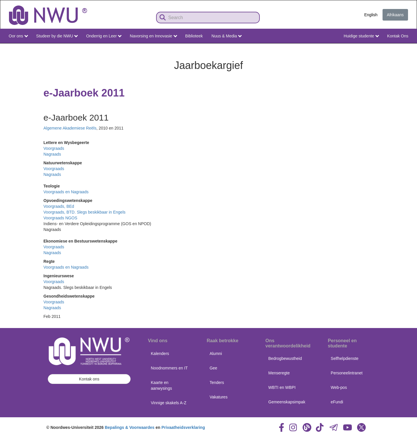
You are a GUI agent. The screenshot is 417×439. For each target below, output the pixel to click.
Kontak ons (89, 379)
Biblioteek (194, 36)
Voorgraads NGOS (60, 218)
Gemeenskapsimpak (287, 402)
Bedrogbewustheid (285, 358)
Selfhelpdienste (345, 358)
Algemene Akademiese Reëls (69, 128)
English (371, 14)
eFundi (337, 402)
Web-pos (339, 387)
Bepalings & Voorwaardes (130, 427)
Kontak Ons (397, 36)
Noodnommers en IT (169, 368)
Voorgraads (53, 148)
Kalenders (160, 353)
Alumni (216, 353)
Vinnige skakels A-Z (168, 402)
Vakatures (219, 397)
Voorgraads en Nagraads (66, 192)
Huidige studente (361, 36)
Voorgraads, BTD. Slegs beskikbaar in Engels (84, 212)
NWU (404, 48)
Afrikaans (395, 14)
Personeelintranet (347, 373)
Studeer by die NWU (57, 36)
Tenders (217, 382)
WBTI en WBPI (282, 387)
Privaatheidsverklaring (183, 427)
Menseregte (279, 373)
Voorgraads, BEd (58, 206)
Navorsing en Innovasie (153, 36)
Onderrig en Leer (104, 36)
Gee (213, 368)
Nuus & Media (226, 36)
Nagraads (52, 154)
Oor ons (18, 36)
